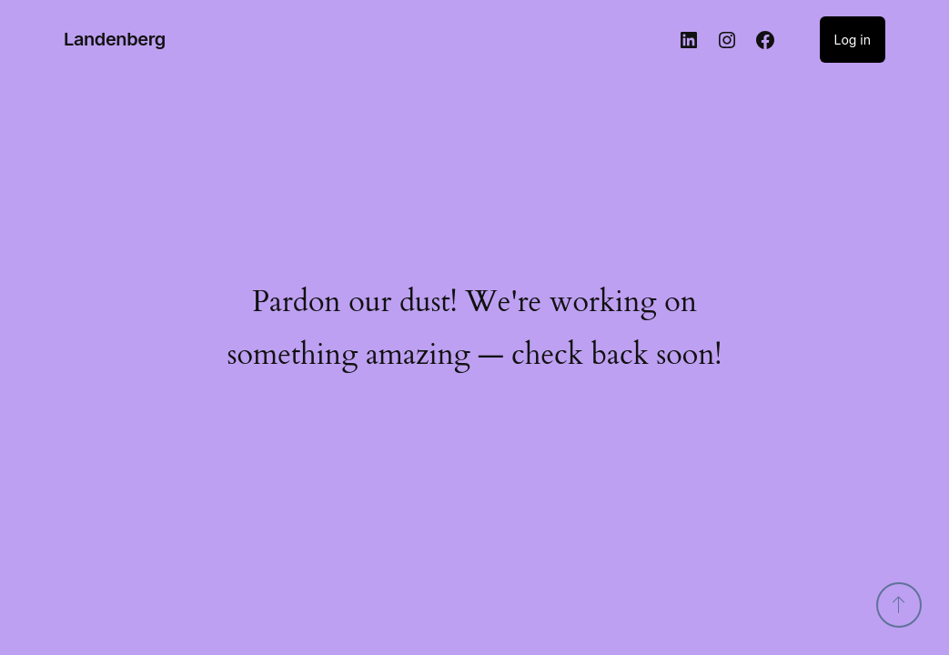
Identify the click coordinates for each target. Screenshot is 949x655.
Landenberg (115, 39)
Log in (853, 39)
